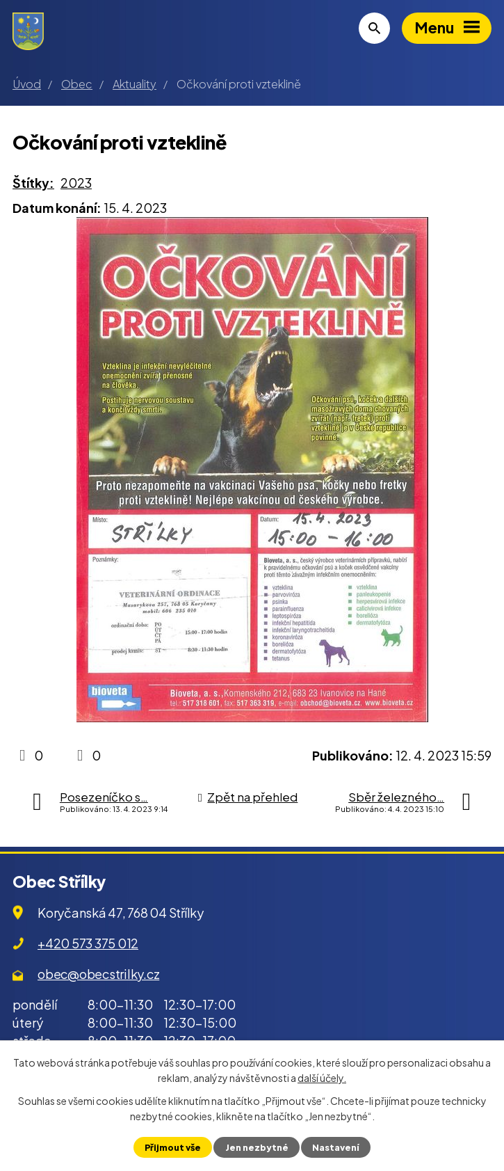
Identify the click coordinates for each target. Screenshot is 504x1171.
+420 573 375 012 (88, 943)
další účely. (322, 1078)
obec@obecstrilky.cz (98, 974)
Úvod (27, 84)
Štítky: (33, 183)
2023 (76, 183)
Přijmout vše (173, 1147)
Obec (76, 84)
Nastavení (335, 1147)
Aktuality (134, 84)
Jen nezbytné (256, 1147)
